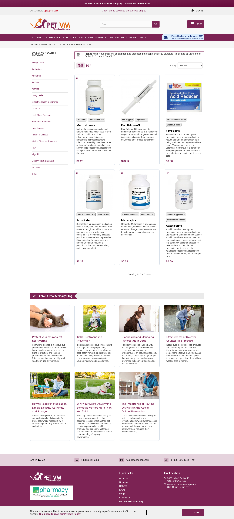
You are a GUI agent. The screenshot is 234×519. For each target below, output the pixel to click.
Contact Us (124, 497)
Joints (82, 37)
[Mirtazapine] (139, 191)
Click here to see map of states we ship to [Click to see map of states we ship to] (124, 10)
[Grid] (80, 66)
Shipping (123, 482)
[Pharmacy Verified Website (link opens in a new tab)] (72, 493)
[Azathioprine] (184, 191)
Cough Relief (38, 95)
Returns (123, 486)
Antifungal (36, 76)
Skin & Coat (101, 37)
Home (34, 44)
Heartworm (69, 37)
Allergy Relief (38, 62)
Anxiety (35, 82)
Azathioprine (174, 225)
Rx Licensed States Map (131, 501)
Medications (117, 37)
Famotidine (173, 130)
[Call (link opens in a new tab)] (94, 460)
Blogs (122, 493)
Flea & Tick (55, 37)
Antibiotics (36, 69)
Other (34, 174)
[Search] (156, 24)
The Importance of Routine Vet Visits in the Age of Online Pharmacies (138, 407)
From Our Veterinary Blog (55, 296)
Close (193, 512)
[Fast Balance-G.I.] (139, 96)
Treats (142, 37)
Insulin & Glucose (40, 135)
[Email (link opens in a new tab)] (139, 460)
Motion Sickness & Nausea (44, 141)
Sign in (199, 11)
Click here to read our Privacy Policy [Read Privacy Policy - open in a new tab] (59, 514)
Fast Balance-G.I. (131, 125)
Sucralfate (83, 220)
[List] (88, 66)
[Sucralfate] (95, 191)
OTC (33, 37)
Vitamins (131, 37)
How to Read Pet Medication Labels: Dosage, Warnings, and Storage (49, 407)
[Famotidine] (184, 96)
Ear (39, 37)
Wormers (36, 167)
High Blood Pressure (41, 115)
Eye (45, 37)
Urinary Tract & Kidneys (43, 161)
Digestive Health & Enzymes (45, 102)
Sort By (173, 65)
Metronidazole (86, 125)
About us (123, 478)
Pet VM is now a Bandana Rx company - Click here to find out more (117, 3)
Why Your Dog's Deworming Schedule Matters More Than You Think (94, 407)
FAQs (122, 489)
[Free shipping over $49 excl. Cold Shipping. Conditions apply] (183, 37)
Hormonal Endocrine (41, 121)
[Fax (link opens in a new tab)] (184, 460)
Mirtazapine (128, 220)
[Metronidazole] (95, 96)
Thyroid (35, 154)
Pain (90, 37)
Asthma (35, 89)
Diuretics (36, 108)
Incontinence (38, 128)
